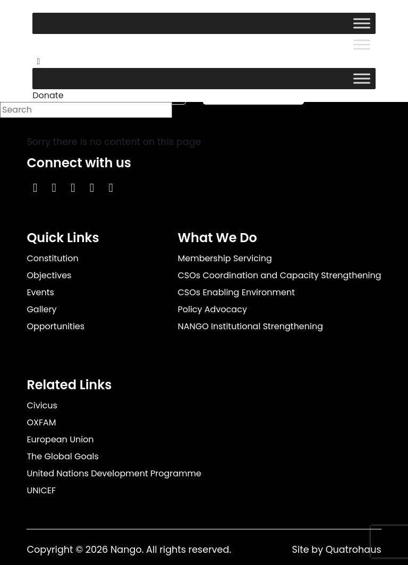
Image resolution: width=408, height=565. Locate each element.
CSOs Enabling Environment (236, 292)
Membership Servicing (224, 258)
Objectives (49, 275)
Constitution (52, 258)
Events (40, 292)
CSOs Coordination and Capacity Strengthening (279, 275)
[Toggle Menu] (361, 23)
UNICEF (41, 490)
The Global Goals (62, 456)
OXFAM (41, 422)
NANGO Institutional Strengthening (250, 326)
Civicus (42, 405)
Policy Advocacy (211, 309)
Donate (47, 95)
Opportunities (55, 326)
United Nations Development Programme (114, 473)
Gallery (41, 309)
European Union (60, 439)
